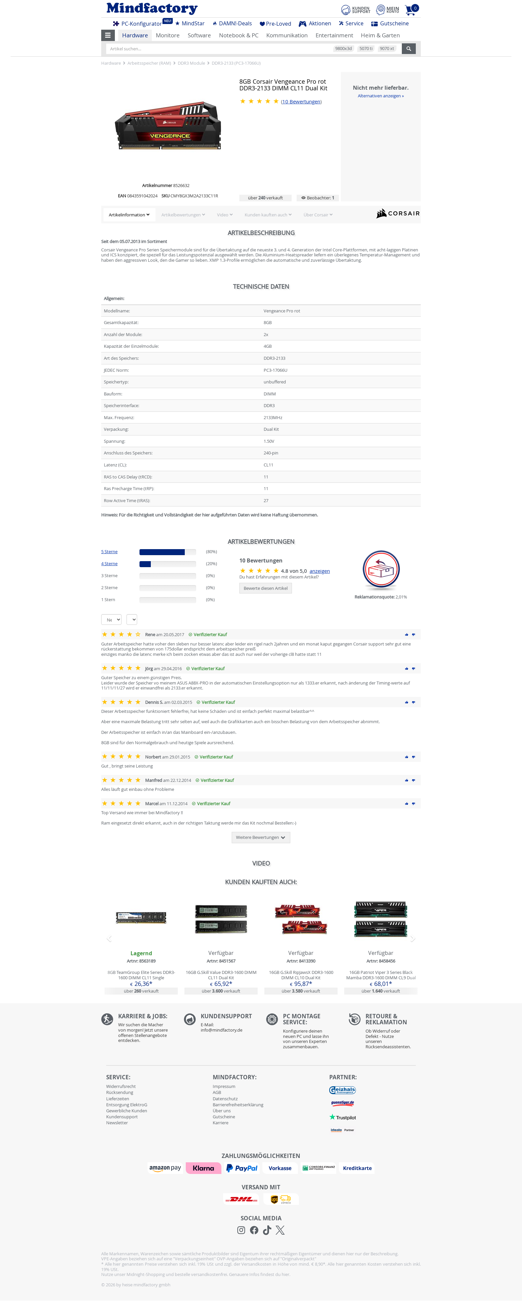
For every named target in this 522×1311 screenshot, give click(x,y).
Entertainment (334, 35)
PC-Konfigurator (139, 22)
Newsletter (117, 1123)
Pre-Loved (275, 23)
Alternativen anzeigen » (381, 96)
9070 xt (387, 48)
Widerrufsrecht (121, 1086)
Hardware (135, 35)
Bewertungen (301, 101)
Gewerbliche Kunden (126, 1111)
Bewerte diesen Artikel (266, 588)
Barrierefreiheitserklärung (238, 1105)
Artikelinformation (127, 215)
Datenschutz (225, 1099)
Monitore (168, 35)
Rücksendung (119, 1092)
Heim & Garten (380, 35)
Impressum (224, 1086)
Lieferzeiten (117, 1099)
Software (199, 35)
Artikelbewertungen (181, 215)
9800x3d (343, 48)
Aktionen (315, 23)
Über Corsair (316, 215)
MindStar (190, 23)
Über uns (222, 1111)
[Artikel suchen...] (254, 48)
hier (285, 1274)
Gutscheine (390, 23)
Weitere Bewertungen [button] (261, 837)
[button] (108, 35)
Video (222, 215)
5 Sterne (109, 551)
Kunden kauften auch (266, 215)
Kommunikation (287, 35)
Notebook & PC (239, 35)
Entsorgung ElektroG (126, 1105)
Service (351, 23)
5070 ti (366, 48)
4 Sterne (109, 563)
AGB (217, 1092)
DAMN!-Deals (232, 23)
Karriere (220, 1123)
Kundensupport (122, 1117)
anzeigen (320, 571)
